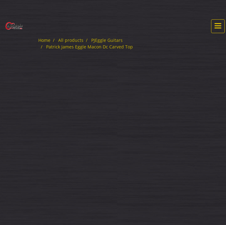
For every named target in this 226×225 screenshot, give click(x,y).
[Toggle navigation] (218, 26)
